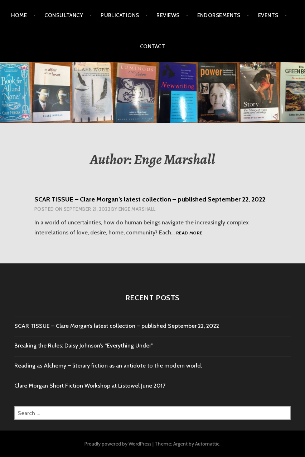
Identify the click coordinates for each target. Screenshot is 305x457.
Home (19, 15)
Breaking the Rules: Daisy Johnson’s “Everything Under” (84, 345)
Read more (189, 233)
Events (268, 15)
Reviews (167, 15)
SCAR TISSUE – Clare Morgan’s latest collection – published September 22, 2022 (149, 199)
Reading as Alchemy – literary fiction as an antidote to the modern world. (108, 365)
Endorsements (219, 15)
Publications (120, 15)
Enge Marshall (137, 209)
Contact (152, 46)
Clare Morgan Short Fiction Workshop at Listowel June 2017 (89, 385)
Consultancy (63, 15)
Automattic (207, 444)
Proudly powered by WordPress (117, 444)
